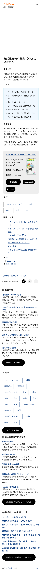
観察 (7, 210)
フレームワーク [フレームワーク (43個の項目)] (29, 404)
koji (7, 257)
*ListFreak (9, 4)
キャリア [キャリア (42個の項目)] (8, 410)
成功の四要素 (7, 442)
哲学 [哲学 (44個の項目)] (15, 404)
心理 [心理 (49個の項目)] (15, 398)
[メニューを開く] (37, 5)
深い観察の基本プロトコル (18, 242)
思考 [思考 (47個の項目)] (6, 404)
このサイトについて (10, 275)
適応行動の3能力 (9, 348)
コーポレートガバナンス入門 (14, 517)
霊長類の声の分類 (9, 322)
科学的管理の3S (8, 454)
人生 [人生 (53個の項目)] (6, 398)
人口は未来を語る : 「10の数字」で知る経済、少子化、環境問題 (19, 542)
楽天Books (10, 189)
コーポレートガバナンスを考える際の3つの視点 (19, 308)
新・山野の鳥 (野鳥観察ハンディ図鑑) (21, 154)
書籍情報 (13, 182)
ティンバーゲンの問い (17, 235)
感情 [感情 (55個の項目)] (34, 392)
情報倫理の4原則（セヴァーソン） (16, 474)
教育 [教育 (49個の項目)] (34, 398)
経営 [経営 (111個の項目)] (28, 380)
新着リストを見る (13, 362)
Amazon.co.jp (29, 182)
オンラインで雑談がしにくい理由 (15, 335)
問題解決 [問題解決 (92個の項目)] (8, 386)
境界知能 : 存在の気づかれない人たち (17, 531)
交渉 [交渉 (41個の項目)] (19, 410)
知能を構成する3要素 (10, 464)
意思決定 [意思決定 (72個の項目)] (21, 386)
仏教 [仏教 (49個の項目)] (25, 398)
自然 (30, 204)
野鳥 (17, 210)
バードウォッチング (13, 204)
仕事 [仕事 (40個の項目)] (6, 422)
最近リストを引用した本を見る (19, 557)
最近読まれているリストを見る (18, 501)
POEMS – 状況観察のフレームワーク (22, 238)
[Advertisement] (21, 34)
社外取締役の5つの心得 (11, 295)
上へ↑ (37, 568)
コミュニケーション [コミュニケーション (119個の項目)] (12, 380)
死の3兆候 (12, 246)
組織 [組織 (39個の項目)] (15, 422)
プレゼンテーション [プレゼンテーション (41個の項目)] (12, 416)
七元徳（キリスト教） (11, 487)
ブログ (23, 275)
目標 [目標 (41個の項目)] (28, 416)
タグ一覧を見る (12, 430)
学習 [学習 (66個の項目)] (24, 392)
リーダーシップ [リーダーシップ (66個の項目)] (10, 392)
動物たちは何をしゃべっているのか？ (17, 521)
